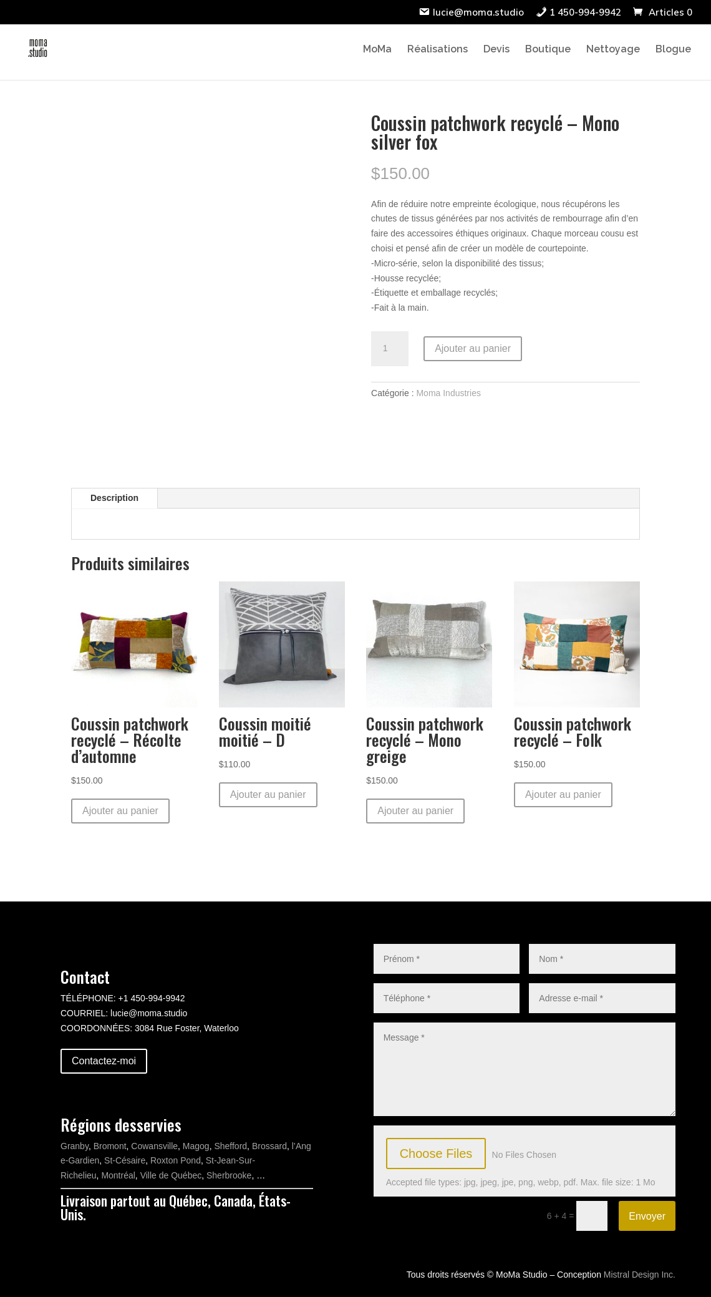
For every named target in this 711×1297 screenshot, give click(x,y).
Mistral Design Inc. (639, 1275)
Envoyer (647, 1216)
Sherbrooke (228, 1175)
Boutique (548, 50)
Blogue (673, 50)
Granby (74, 1146)
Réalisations (437, 50)
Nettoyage (613, 50)
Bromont (110, 1146)
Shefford (230, 1146)
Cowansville (154, 1146)
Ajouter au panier (473, 348)
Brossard (269, 1146)
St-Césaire (124, 1160)
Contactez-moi (104, 1061)
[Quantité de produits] (390, 348)
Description (114, 498)
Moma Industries (448, 393)
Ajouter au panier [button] (120, 810)
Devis (496, 50)
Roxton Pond (175, 1160)
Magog (196, 1146)
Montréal (118, 1175)
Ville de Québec (171, 1175)
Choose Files (436, 1153)
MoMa (377, 50)
